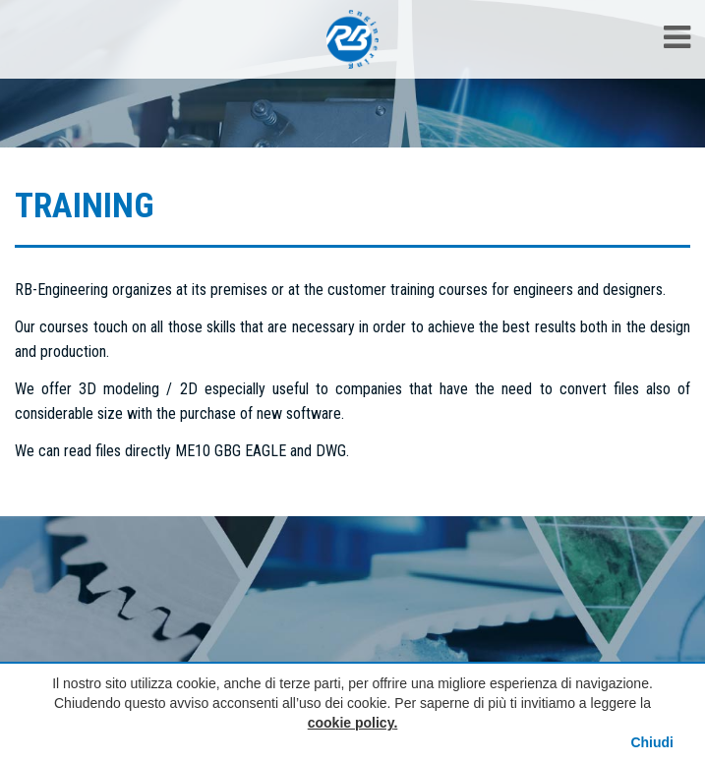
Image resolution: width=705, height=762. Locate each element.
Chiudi (652, 742)
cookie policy (351, 723)
